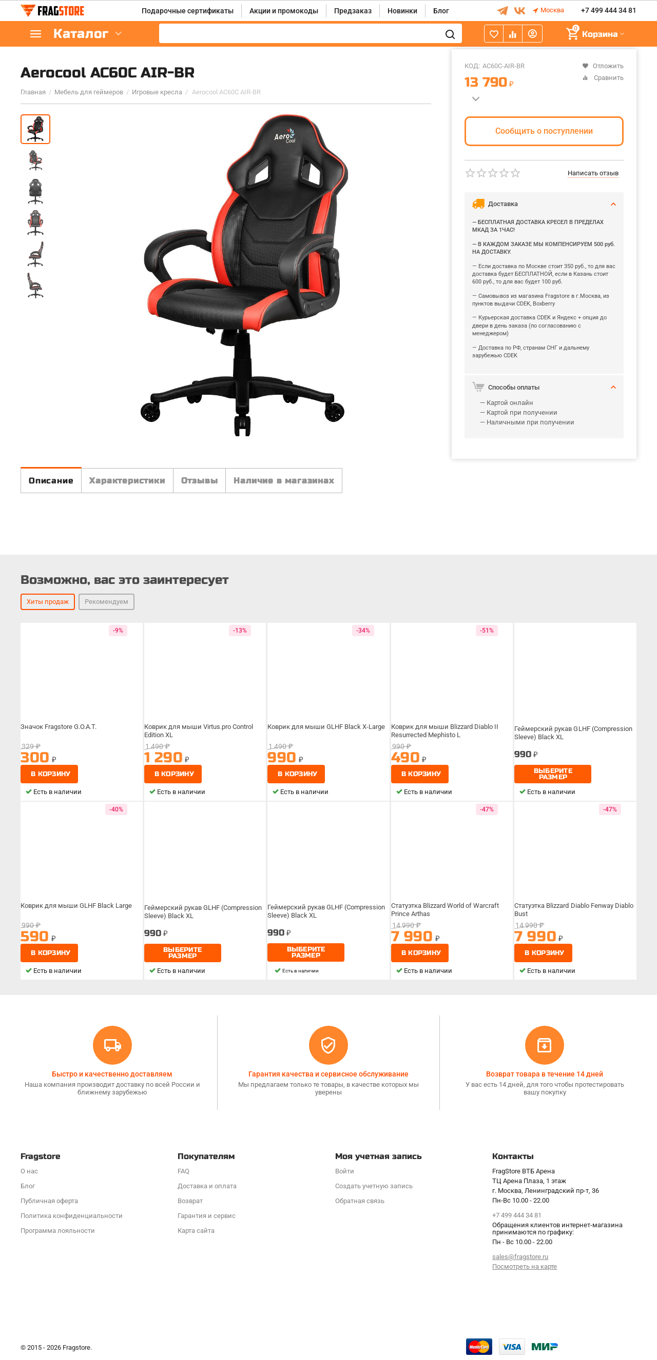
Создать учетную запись (374, 1186)
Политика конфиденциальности (72, 1216)
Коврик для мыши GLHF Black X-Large (326, 749)
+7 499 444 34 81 (608, 11)
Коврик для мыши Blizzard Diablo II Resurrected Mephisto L (446, 752)
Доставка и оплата (207, 1186)
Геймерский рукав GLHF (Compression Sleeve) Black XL (574, 752)
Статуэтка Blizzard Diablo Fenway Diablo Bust (567, 931)
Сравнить (603, 78)
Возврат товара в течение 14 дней (544, 1074)
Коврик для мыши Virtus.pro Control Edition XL (201, 752)
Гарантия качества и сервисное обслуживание (328, 1074)
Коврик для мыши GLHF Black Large (77, 927)
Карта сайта (196, 1230)
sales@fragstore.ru (520, 1257)
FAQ (183, 1171)
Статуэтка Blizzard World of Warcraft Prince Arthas (447, 931)
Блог (441, 11)
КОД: (472, 66)
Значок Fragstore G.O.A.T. (61, 749)
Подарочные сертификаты (188, 11)
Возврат (190, 1201)
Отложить (603, 66)
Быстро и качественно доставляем (112, 1074)
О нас (29, 1171)
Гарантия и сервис (207, 1216)
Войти (344, 1171)
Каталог (82, 34)
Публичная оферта (49, 1201)
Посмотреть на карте (524, 1266)
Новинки (402, 11)
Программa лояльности (58, 1230)
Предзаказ (353, 11)
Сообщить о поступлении (544, 131)
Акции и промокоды (283, 11)
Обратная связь (359, 1201)
